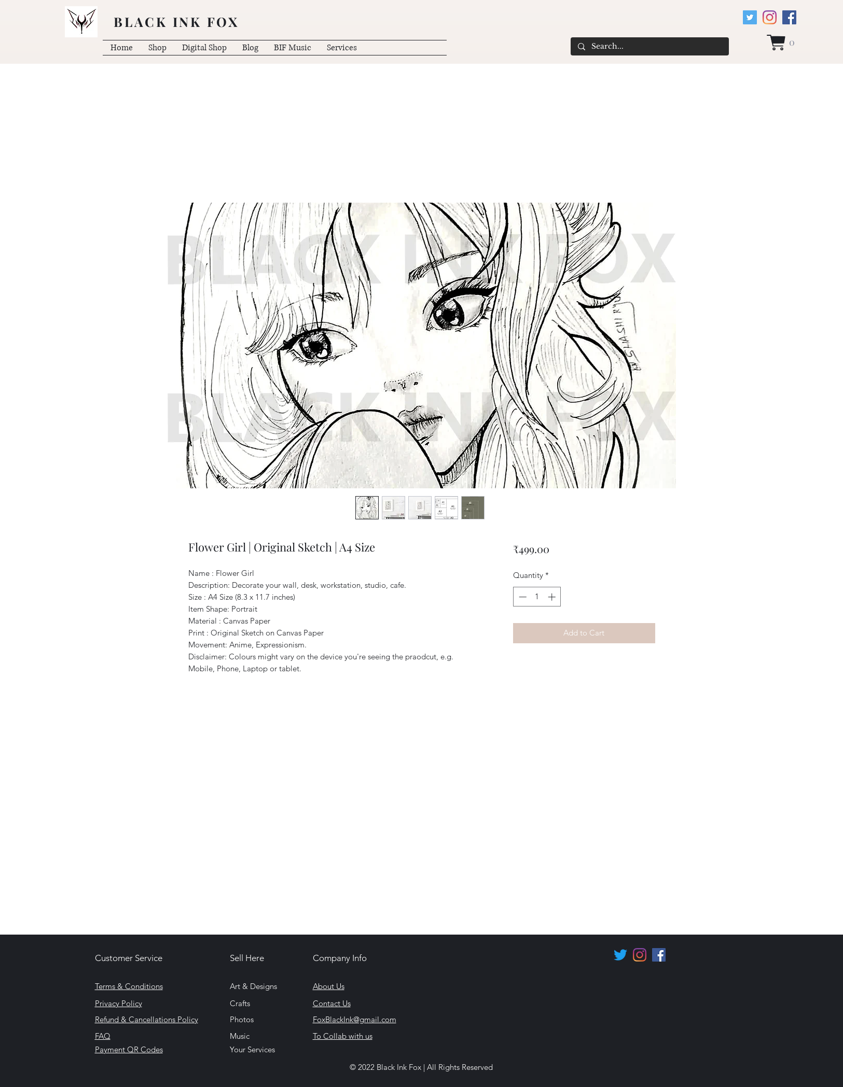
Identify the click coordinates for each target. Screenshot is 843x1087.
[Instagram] (770, 17)
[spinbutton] (537, 596)
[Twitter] (750, 17)
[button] (781, 42)
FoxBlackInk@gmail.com (354, 1019)
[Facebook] (789, 17)
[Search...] (649, 46)
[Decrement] (522, 596)
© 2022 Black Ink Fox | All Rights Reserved (421, 1067)
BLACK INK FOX (176, 21)
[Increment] (553, 596)
